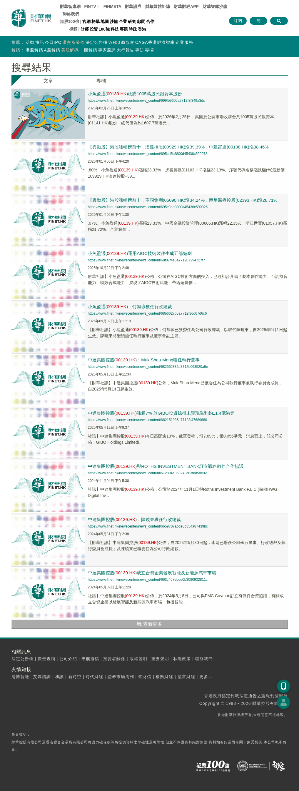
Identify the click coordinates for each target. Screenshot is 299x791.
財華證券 (133, 6)
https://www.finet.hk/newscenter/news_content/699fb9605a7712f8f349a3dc (146, 101)
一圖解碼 (88, 50)
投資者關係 (114, 658)
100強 (104, 29)
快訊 (39, 42)
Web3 (114, 42)
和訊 (59, 676)
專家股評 (107, 50)
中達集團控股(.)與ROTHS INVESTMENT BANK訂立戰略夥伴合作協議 (166, 466)
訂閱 (238, 20)
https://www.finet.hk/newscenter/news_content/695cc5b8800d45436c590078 (148, 154)
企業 (123, 21)
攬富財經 (186, 676)
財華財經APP (186, 6)
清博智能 (20, 676)
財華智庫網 (70, 6)
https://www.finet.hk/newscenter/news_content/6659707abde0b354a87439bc (148, 526)
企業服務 (184, 42)
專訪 (139, 50)
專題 (124, 29)
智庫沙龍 (215, 6)
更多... (206, 676)
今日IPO (53, 42)
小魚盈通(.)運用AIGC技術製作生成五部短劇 (140, 253)
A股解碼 (52, 50)
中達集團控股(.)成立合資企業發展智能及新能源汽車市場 (152, 572)
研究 (132, 21)
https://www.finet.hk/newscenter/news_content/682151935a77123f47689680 (147, 420)
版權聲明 (138, 658)
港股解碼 (34, 50)
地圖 (105, 21)
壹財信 (144, 676)
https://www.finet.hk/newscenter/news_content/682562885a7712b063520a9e (148, 367)
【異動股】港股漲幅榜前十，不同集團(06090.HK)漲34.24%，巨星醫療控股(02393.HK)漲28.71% (183, 200)
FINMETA (112, 6)
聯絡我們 (71, 14)
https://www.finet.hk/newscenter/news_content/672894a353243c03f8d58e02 (147, 473)
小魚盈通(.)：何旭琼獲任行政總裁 (130, 306)
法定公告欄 (97, 42)
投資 (94, 29)
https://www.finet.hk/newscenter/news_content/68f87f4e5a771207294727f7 (146, 260)
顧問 (141, 21)
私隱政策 (182, 658)
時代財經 (94, 676)
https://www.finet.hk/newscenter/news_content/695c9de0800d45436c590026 (148, 207)
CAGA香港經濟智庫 (155, 42)
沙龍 (114, 21)
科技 (115, 29)
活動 (30, 42)
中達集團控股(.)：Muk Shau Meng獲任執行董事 (144, 359)
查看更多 (149, 624)
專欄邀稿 (90, 658)
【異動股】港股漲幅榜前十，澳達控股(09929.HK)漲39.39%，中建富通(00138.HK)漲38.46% (178, 146)
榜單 (95, 21)
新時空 (74, 676)
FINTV (90, 6)
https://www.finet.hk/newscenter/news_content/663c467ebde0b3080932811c (148, 580)
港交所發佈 (74, 42)
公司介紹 (68, 658)
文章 (48, 80)
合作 (150, 21)
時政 (133, 29)
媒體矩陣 (157, 6)
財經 (85, 29)
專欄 (149, 50)
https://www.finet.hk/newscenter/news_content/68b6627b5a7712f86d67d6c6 (147, 313)
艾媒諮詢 (42, 676)
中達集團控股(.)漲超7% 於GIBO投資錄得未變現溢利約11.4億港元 (161, 412)
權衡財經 (164, 676)
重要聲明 (160, 658)
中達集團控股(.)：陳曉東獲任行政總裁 (134, 519)
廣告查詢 (46, 658)
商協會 (127, 42)
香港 (142, 29)
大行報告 (125, 50)
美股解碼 (70, 50)
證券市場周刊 (121, 676)
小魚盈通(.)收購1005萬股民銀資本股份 (135, 93)
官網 (86, 21)
